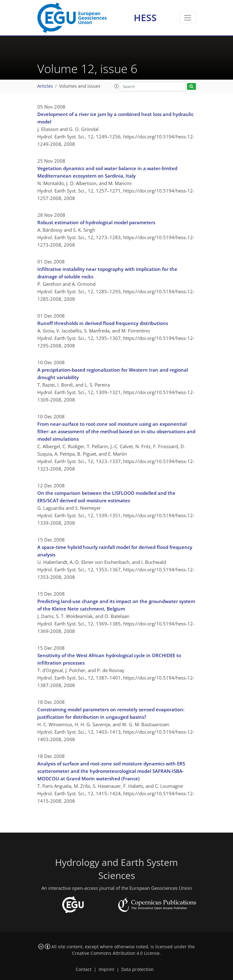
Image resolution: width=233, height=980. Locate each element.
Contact (83, 969)
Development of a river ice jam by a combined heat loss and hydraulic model (115, 118)
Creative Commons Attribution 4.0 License (116, 953)
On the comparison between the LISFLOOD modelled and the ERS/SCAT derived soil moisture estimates (106, 497)
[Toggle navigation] (187, 18)
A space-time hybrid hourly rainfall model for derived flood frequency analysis (114, 551)
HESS (145, 17)
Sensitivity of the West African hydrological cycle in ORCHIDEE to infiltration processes (109, 659)
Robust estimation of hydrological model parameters (96, 222)
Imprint (106, 969)
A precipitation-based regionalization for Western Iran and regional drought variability (112, 373)
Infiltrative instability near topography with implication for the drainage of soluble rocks (107, 273)
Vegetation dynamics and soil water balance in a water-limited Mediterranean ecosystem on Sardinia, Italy (107, 172)
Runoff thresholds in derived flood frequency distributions (102, 323)
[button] (116, 86)
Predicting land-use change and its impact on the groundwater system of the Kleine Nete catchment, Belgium (116, 605)
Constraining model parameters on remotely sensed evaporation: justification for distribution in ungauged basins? (110, 713)
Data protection (137, 969)
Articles (45, 86)
